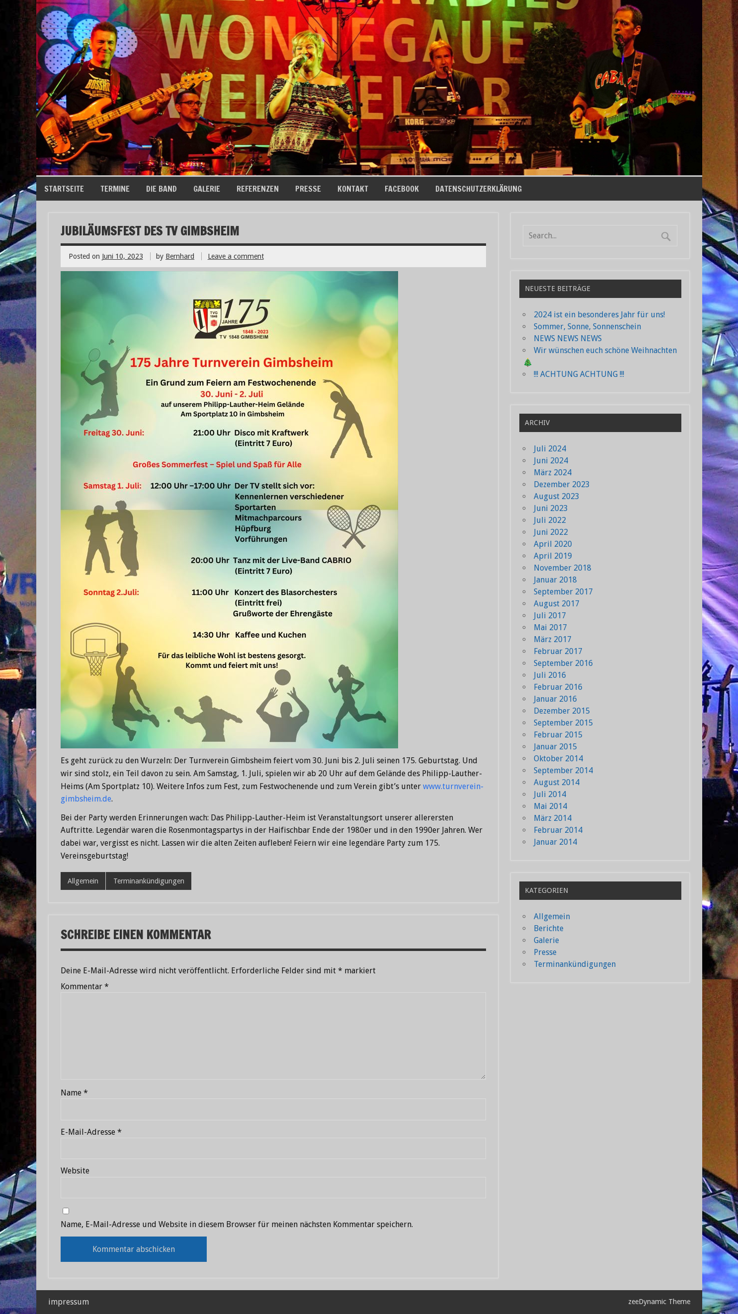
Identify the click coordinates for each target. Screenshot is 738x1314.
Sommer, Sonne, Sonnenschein (587, 326)
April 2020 (553, 544)
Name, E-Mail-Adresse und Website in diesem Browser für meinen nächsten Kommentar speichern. (237, 1225)
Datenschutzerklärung (478, 188)
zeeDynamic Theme (659, 1302)
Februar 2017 (558, 651)
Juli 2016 (550, 675)
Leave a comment (236, 256)
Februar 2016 (558, 687)
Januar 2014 (555, 842)
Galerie (206, 188)
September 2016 (563, 663)
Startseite (64, 188)
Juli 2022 (550, 520)
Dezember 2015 (562, 711)
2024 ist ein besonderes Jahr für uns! (599, 314)
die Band (161, 188)
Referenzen (258, 188)
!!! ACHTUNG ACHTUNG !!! (579, 374)
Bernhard (179, 256)
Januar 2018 (555, 579)
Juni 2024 (551, 460)
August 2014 (556, 782)
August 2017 (556, 603)
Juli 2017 (550, 615)
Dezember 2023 (562, 484)
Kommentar (85, 987)
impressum (68, 1302)
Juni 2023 (551, 508)
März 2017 (553, 639)
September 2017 (563, 591)
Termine (115, 188)
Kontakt (352, 188)
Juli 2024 (550, 448)
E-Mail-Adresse (91, 1132)
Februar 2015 (558, 734)
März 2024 (553, 472)
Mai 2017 (550, 627)
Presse (308, 188)
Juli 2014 (550, 794)
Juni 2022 (551, 532)
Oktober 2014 (558, 758)
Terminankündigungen (148, 881)
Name (74, 1093)
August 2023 (556, 496)
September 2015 (563, 723)
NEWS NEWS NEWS (568, 338)
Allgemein (83, 881)
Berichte (549, 928)
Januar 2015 (555, 746)
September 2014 (563, 770)
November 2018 (562, 568)
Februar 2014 (558, 830)
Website (75, 1171)
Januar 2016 (555, 699)
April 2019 (553, 556)
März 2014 (553, 818)
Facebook (402, 188)
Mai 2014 (550, 806)
